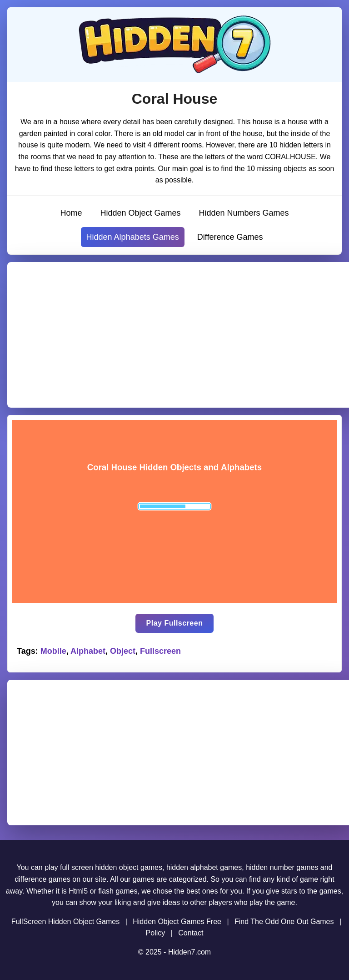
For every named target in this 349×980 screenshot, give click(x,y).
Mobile (53, 651)
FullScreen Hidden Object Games (65, 921)
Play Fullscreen (174, 623)
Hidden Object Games (140, 212)
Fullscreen (160, 651)
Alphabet (87, 651)
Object (122, 651)
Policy (155, 933)
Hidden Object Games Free (177, 921)
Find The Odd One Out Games (284, 921)
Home (71, 212)
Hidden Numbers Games (244, 212)
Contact (190, 933)
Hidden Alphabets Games (132, 237)
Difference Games (230, 237)
